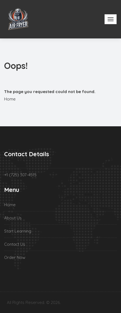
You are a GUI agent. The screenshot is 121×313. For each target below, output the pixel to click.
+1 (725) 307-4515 (20, 174)
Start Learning (17, 231)
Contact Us (14, 244)
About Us (13, 217)
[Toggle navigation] (111, 19)
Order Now (14, 257)
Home (10, 99)
